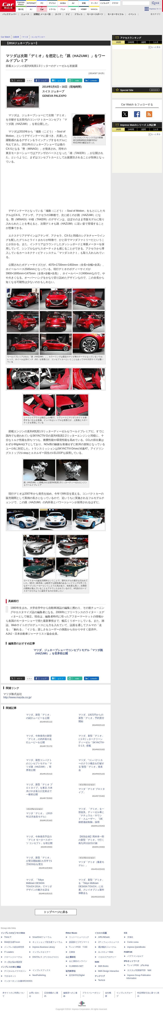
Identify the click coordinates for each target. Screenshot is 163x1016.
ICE (125, 933)
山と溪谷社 (71, 957)
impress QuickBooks (136, 947)
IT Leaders (9, 952)
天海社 (130, 937)
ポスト (19, 81)
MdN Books (103, 966)
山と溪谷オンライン (78, 961)
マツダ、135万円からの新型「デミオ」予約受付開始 (91, 718)
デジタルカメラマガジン (15, 971)
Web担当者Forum (12, 942)
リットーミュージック (79, 937)
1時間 (118, 42)
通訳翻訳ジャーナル (107, 947)
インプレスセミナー (41, 952)
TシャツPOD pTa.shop (138, 965)
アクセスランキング (130, 37)
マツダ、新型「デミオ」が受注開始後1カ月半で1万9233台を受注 (39, 861)
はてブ (60, 81)
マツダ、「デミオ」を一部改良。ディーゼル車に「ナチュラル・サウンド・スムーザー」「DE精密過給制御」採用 (91, 815)
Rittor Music (71, 933)
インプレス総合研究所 (14, 947)
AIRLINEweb (104, 937)
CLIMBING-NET (76, 966)
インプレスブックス (41, 970)
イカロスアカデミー (107, 957)
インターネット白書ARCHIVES (18, 981)
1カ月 (156, 42)
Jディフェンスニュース (108, 942)
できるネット (10, 976)
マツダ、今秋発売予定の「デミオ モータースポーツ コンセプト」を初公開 (39, 839)
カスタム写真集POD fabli (139, 970)
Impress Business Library (43, 947)
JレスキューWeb (105, 952)
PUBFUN (128, 952)
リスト (29, 81)
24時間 (131, 42)
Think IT (7, 937)
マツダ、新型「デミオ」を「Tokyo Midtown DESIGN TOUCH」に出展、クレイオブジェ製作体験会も (91, 886)
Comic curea (132, 942)
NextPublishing (39, 975)
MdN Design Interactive (108, 971)
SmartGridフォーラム (42, 937)
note (77, 81)
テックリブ (100, 976)
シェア (44, 81)
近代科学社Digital (76, 975)
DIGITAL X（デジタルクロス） (46, 957)
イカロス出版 (101, 933)
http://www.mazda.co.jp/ (17, 697)
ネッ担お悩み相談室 (13, 962)
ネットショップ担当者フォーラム (47, 942)
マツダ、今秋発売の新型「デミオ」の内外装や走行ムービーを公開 (39, 739)
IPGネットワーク (131, 961)
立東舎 (72, 952)
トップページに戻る (56, 912)
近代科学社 (71, 971)
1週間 (143, 42)
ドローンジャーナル (13, 957)
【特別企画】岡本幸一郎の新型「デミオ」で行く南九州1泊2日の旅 (91, 839)
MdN (97, 962)
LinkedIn (93, 81)
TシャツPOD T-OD (78, 947)
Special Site (126, 90)
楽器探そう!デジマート (79, 942)
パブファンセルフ (135, 956)
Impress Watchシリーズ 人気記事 (138, 125)
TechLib (101, 980)
